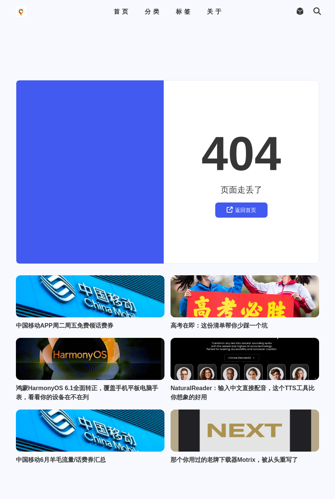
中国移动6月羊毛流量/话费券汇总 (61, 486)
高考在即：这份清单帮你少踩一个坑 (219, 285)
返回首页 (241, 159)
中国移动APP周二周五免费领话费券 (64, 285)
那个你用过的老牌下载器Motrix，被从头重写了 (234, 486)
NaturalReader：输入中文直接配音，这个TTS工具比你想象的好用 (243, 386)
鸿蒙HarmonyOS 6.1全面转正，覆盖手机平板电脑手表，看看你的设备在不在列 (87, 386)
